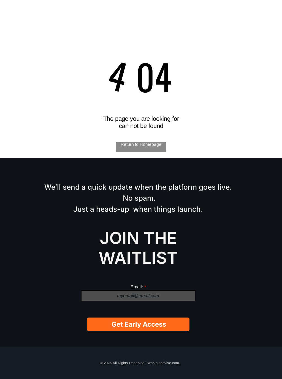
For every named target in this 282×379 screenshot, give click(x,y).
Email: (137, 286)
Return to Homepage (141, 144)
